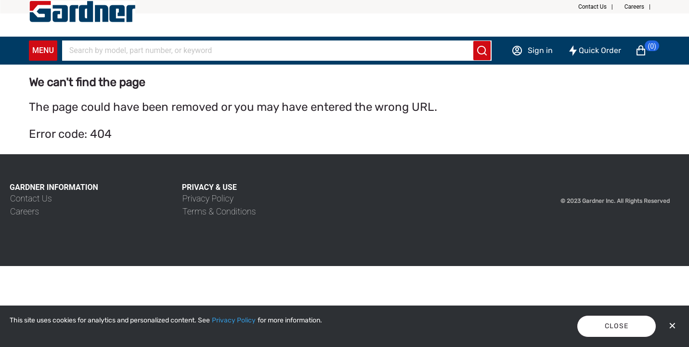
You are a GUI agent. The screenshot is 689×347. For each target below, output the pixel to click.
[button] (599, 6)
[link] (31, 198)
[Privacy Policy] (233, 320)
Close (617, 326)
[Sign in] (532, 50)
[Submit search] (482, 50)
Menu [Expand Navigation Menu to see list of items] (43, 50)
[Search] (270, 50)
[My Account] (82, 11)
